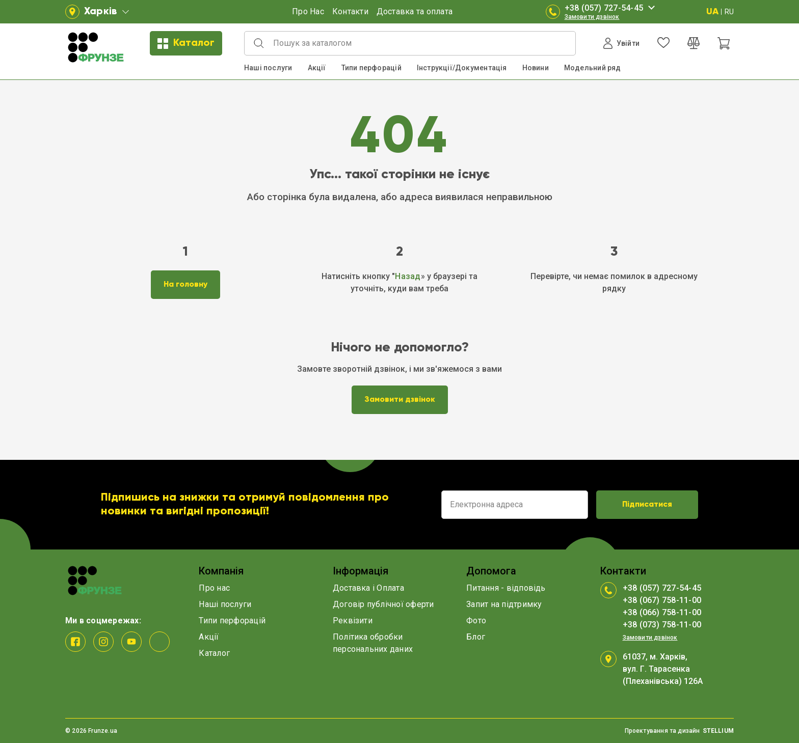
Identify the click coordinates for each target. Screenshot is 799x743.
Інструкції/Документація (462, 68)
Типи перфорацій (371, 68)
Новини (535, 68)
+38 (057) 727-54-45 (611, 8)
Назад (407, 276)
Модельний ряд (592, 68)
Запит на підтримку (504, 604)
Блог (475, 637)
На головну (185, 285)
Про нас (214, 588)
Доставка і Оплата (368, 588)
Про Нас (308, 11)
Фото (476, 620)
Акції (317, 68)
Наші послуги (268, 68)
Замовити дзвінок (592, 16)
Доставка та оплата (414, 11)
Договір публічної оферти (383, 604)
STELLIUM (718, 730)
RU (729, 12)
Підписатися (647, 505)
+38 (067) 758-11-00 (662, 600)
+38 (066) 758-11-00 (662, 612)
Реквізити (352, 620)
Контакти (350, 11)
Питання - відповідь (506, 588)
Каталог (186, 43)
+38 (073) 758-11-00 (662, 624)
